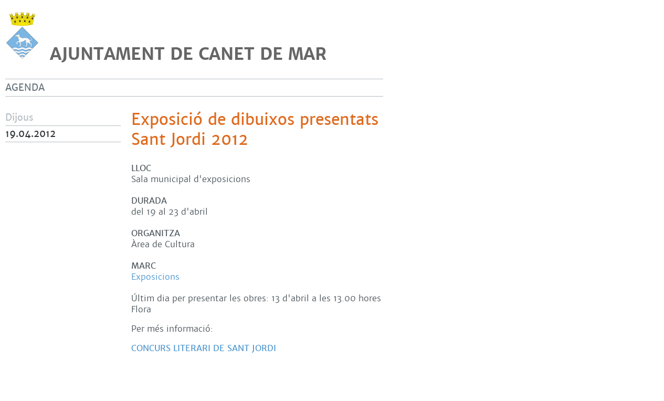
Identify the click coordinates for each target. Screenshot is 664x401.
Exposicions (155, 276)
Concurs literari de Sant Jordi (203, 348)
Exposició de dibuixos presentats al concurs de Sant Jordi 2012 (307, 130)
